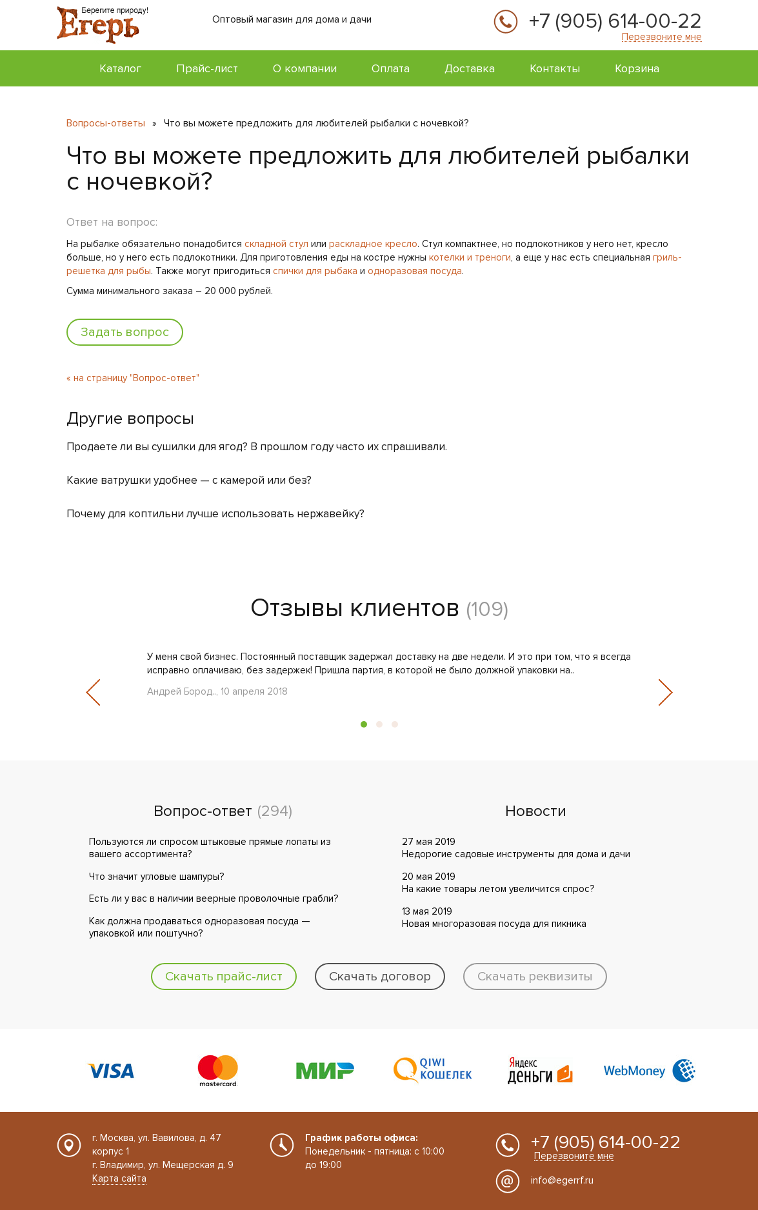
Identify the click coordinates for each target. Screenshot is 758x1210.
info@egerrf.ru (562, 1180)
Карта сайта (119, 1178)
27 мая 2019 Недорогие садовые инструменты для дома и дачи (516, 848)
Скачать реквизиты (535, 976)
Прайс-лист (207, 68)
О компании (305, 68)
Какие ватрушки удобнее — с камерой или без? (189, 480)
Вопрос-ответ (203, 811)
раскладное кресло (373, 244)
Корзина (637, 68)
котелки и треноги (470, 257)
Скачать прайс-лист (224, 976)
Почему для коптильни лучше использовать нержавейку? (215, 514)
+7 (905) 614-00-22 (615, 22)
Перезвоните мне (662, 37)
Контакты (555, 68)
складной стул (276, 244)
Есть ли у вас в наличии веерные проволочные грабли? (213, 898)
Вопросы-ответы (105, 123)
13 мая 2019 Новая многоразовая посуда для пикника (494, 918)
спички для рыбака (315, 271)
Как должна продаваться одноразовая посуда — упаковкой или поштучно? (199, 927)
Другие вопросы (130, 418)
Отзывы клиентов (355, 608)
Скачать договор (380, 976)
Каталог (120, 68)
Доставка (469, 68)
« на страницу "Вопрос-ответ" (132, 378)
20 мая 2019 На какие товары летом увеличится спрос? (498, 883)
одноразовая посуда (415, 271)
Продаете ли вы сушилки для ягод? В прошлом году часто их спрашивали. (256, 446)
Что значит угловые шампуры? (156, 876)
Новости (535, 811)
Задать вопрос (125, 332)
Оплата (391, 68)
